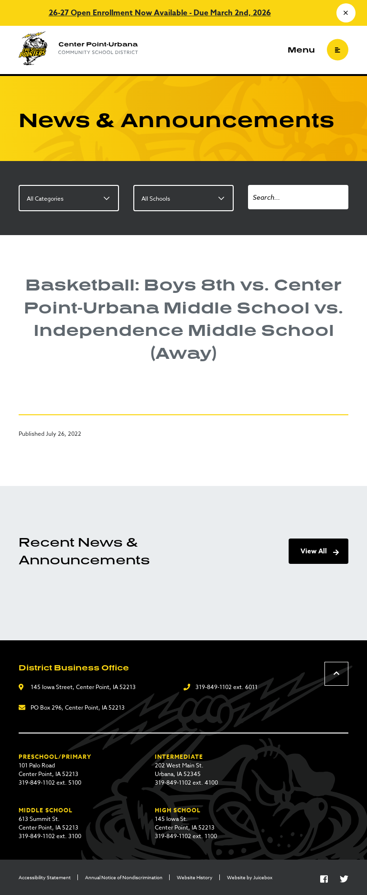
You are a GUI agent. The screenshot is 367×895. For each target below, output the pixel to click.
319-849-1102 (213, 687)
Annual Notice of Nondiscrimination (123, 877)
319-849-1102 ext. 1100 (186, 836)
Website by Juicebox (249, 877)
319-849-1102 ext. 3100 (50, 836)
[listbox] (69, 198)
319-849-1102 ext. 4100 (186, 782)
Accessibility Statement (45, 877)
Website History (195, 877)
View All (314, 551)
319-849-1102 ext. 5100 (50, 782)
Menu (301, 50)
